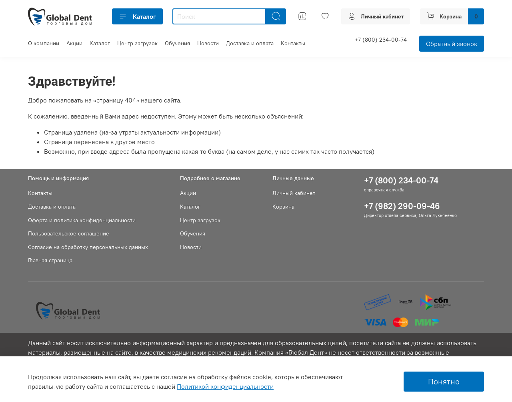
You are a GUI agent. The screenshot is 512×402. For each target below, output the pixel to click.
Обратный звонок (451, 44)
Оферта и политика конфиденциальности (82, 220)
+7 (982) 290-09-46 (402, 206)
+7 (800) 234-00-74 (381, 39)
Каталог (137, 16)
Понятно (444, 381)
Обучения (177, 43)
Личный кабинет (293, 193)
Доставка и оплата (250, 43)
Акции (74, 43)
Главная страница (50, 260)
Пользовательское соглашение (68, 233)
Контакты (293, 43)
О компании (43, 43)
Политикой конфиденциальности (225, 386)
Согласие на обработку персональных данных (88, 247)
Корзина (283, 206)
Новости (208, 43)
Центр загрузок (137, 43)
